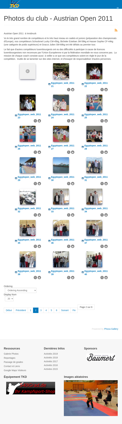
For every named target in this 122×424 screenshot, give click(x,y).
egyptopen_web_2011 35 (29, 241)
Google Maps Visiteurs (15, 370)
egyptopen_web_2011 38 (29, 273)
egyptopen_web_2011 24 (62, 116)
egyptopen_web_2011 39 (62, 273)
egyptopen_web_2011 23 (29, 116)
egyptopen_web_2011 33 (62, 210)
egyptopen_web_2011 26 (29, 147)
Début (9, 310)
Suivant (65, 310)
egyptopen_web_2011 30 (62, 178)
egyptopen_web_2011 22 (96, 84)
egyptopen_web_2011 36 (62, 241)
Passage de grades (13, 362)
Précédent (21, 310)
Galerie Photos (11, 353)
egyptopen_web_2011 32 (29, 210)
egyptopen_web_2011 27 (62, 147)
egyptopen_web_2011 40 (96, 273)
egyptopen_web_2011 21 (62, 84)
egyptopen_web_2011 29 (29, 178)
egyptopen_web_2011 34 (96, 210)
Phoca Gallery (111, 329)
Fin (74, 310)
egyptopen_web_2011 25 (96, 116)
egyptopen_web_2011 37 (96, 241)
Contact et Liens (12, 366)
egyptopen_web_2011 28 (96, 147)
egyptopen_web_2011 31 (96, 178)
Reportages (9, 358)
